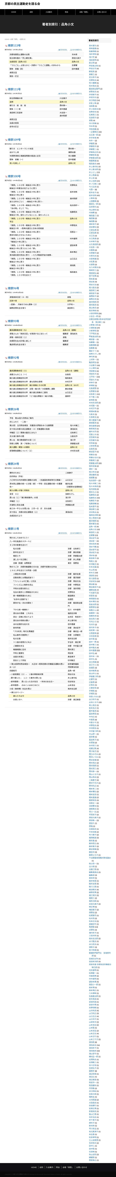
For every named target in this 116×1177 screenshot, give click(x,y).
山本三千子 (93, 1039)
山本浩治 (92, 1025)
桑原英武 (92, 429)
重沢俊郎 (92, 521)
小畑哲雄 (92, 328)
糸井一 (91, 140)
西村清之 (92, 763)
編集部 (91, 875)
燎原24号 (13, 463)
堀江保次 (92, 895)
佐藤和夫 (92, 498)
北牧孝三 (92, 394)
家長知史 (92, 1111)
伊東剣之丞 (93, 152)
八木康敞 (92, 993)
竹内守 (91, 624)
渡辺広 (91, 1077)
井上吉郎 (92, 181)
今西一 (91, 189)
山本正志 (92, 1033)
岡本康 (91, 279)
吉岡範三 (92, 1062)
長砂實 (91, 737)
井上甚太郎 (93, 169)
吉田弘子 (92, 1068)
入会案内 (49, 12)
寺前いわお (93, 696)
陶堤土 (91, 561)
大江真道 (92, 238)
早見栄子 (92, 814)
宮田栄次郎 (93, 961)
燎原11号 (13, 528)
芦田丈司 (92, 68)
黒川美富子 (93, 420)
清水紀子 (92, 552)
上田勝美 (92, 201)
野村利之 (92, 786)
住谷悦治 (92, 581)
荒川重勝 (92, 83)
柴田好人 (92, 532)
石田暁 (91, 1152)
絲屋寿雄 (92, 161)
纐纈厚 (91, 1157)
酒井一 (91, 469)
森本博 (91, 987)
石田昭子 (92, 117)
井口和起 (92, 100)
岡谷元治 (92, 285)
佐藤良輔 (92, 503)
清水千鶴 (92, 547)
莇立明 (91, 63)
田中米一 (92, 656)
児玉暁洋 (92, 437)
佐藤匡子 (92, 500)
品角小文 (92, 529)
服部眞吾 (92, 800)
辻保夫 (91, 685)
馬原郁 (91, 927)
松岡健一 (92, 973)
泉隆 (91, 120)
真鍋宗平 (92, 924)
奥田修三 (92, 290)
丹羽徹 (91, 1088)
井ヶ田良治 (93, 109)
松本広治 (92, 921)
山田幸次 (92, 1022)
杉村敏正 (92, 564)
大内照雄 (92, 1100)
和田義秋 (92, 1085)
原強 (91, 826)
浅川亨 (91, 57)
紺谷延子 (92, 452)
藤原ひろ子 (93, 855)
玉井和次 (92, 1143)
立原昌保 (92, 633)
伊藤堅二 (92, 149)
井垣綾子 (92, 94)
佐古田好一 (93, 480)
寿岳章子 (92, 558)
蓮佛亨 (91, 1071)
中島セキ (92, 722)
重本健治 (92, 524)
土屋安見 (92, 688)
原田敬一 (92, 820)
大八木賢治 (93, 267)
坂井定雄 (92, 466)
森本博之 (92, 990)
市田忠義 (92, 129)
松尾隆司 (92, 915)
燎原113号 (14, 45)
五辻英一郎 (93, 135)
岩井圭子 (92, 192)
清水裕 (91, 555)
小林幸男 (92, 446)
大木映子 (92, 241)
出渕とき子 (93, 702)
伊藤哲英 (92, 155)
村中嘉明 (92, 979)
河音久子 (92, 380)
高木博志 (92, 601)
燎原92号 (13, 357)
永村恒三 (92, 745)
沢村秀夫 (92, 512)
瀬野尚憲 (92, 590)
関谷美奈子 (93, 587)
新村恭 (91, 1126)
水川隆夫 (92, 941)
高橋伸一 (92, 613)
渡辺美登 (92, 1080)
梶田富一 (92, 339)
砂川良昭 (92, 578)
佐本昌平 (92, 506)
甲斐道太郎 (93, 336)
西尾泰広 (92, 1160)
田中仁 (91, 1146)
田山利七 (92, 673)
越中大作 (92, 431)
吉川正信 (92, 1065)
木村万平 (92, 408)
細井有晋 (92, 881)
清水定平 (92, 538)
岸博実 (91, 385)
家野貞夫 (92, 91)
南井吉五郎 (93, 938)
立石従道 (92, 636)
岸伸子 (91, 382)
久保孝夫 (92, 417)
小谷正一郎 (93, 316)
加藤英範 (92, 345)
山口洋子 (92, 1019)
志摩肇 (91, 535)
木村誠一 (92, 405)
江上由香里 (93, 1140)
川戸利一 (92, 377)
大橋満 (91, 250)
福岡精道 (92, 838)
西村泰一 (92, 771)
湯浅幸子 (92, 1048)
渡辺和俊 (92, 1074)
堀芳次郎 (92, 901)
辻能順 (91, 682)
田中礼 (91, 659)
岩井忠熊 (92, 195)
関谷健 (91, 584)
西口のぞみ (93, 754)
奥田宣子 (92, 293)
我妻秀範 (92, 51)
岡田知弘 (92, 273)
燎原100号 (14, 176)
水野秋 (91, 930)
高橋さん (92, 610)
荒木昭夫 (92, 86)
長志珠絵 (92, 310)
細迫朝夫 (92, 889)
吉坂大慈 (92, 1094)
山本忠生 (92, 1031)
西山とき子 (93, 774)
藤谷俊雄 (92, 849)
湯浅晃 (91, 1042)
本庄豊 (91, 1134)
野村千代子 (93, 783)
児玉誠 (91, 443)
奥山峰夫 (92, 308)
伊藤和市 (92, 146)
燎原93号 (13, 321)
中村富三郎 (93, 731)
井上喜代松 (93, 166)
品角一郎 (92, 526)
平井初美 (92, 832)
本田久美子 (93, 904)
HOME (13, 12)
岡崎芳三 (92, 270)
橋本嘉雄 (92, 797)
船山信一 (92, 863)
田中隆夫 (92, 647)
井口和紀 (92, 1091)
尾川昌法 (92, 287)
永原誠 (91, 742)
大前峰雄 (92, 259)
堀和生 (91, 1097)
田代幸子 (92, 627)
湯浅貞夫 (92, 1045)
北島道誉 (92, 388)
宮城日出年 (93, 959)
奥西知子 (92, 296)
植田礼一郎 (93, 204)
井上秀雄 (92, 175)
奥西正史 (92, 299)
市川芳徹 (92, 123)
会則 (31, 12)
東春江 (91, 74)
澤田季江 (92, 509)
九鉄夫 (91, 414)
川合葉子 (92, 365)
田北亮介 (92, 619)
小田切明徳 (93, 313)
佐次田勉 (92, 489)
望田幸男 (92, 982)
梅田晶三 (92, 215)
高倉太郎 (92, 604)
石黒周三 (92, 115)
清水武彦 (92, 544)
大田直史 (92, 1103)
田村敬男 (92, 671)
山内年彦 (92, 1010)
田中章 (91, 639)
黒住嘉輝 (92, 426)
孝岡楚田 (92, 599)
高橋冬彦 (92, 616)
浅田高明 (92, 60)
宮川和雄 (92, 950)
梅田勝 (91, 221)
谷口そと (92, 665)
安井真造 (92, 999)
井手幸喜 (92, 138)
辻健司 (91, 679)
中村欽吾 (92, 728)
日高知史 (92, 829)
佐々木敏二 (93, 483)
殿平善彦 (92, 711)
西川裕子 (92, 751)
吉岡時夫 (92, 1059)
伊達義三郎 (93, 676)
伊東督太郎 (93, 158)
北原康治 (92, 391)
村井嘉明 (92, 970)
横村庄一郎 (93, 1056)
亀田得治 (92, 362)
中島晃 (91, 719)
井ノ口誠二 (93, 184)
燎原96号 (13, 288)
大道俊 (91, 264)
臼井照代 (92, 207)
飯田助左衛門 (94, 89)
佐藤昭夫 (92, 495)
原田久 (91, 823)
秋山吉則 (92, 1154)
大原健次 (92, 253)
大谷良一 (92, 247)
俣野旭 (91, 912)
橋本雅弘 (92, 791)
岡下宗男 (92, 276)
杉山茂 (91, 570)
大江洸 (91, 236)
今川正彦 (92, 187)
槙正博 (91, 907)
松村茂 (91, 918)
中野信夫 (92, 725)
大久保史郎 (93, 244)
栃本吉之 (92, 708)
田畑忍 (91, 668)
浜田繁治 (92, 806)
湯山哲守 (92, 1054)
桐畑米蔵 (92, 411)
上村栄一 (92, 359)
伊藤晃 (91, 143)
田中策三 (92, 645)
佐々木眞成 (93, 486)
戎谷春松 (92, 227)
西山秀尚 (92, 777)
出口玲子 (92, 699)
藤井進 (91, 840)
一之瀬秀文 (93, 132)
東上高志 (92, 705)
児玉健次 (92, 440)
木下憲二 (92, 397)
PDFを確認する (77, 50)
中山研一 (92, 734)
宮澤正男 (92, 1108)
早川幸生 (92, 1128)
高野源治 (92, 607)
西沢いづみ (93, 757)
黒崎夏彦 (92, 423)
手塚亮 (91, 693)
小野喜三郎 (93, 325)
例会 (66, 12)
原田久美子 (93, 817)
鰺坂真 (91, 71)
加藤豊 (91, 348)
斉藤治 (91, 454)
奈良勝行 (92, 1105)
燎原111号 (14, 89)
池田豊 (91, 106)
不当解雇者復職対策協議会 (100, 858)
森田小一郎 (93, 984)
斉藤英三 (92, 460)
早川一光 (92, 812)
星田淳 (91, 878)
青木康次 (92, 45)
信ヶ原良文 (93, 518)
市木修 (91, 126)
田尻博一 (92, 630)
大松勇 (91, 261)
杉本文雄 (92, 567)
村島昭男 (92, 976)
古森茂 (91, 449)
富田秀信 (92, 714)
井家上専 (92, 103)
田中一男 (92, 642)
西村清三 (92, 768)
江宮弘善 (92, 233)
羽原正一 (92, 803)
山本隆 (91, 1028)
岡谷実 (91, 282)
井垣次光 (92, 97)
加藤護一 (92, 342)
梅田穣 (91, 218)
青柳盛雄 (92, 48)
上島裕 (91, 198)
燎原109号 (14, 139)
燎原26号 (13, 409)
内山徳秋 (92, 210)
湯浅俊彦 (92, 1051)
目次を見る (63, 50)
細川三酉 (92, 887)
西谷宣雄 (92, 760)
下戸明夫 (92, 333)
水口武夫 (92, 944)
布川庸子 (92, 835)
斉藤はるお (93, 457)
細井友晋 (92, 884)
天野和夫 (92, 80)
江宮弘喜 (92, 230)
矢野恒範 (92, 1007)
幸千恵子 (92, 1120)
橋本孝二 (92, 789)
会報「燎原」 (84, 12)
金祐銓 (91, 400)
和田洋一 (92, 1082)
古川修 (91, 866)
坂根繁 (91, 478)
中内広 (91, 717)
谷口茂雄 (92, 662)
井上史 (91, 178)
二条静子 (92, 780)
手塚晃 (91, 691)
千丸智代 (92, 593)
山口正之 (92, 1016)
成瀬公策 (92, 748)
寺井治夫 (92, 1117)
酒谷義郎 (92, 475)
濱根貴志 (92, 809)
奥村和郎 (92, 302)
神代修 (91, 357)
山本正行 (92, 1036)
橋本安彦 (92, 794)
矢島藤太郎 (93, 996)
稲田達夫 (92, 164)
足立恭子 (92, 77)
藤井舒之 (92, 843)
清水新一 (92, 541)
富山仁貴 (92, 1114)
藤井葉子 (92, 846)
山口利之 (92, 1013)
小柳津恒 (92, 331)
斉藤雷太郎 (93, 463)
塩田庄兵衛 (93, 515)
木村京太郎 (93, 403)
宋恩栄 (91, 596)
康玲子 (91, 1123)
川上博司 (92, 368)
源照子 (91, 947)
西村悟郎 (92, 766)
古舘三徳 (92, 869)
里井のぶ (92, 492)
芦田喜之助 (93, 66)
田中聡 (91, 1149)
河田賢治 (92, 371)
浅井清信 (92, 54)
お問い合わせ (102, 12)
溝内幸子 (92, 933)
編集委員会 (93, 872)
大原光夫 (92, 256)
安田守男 (92, 1005)
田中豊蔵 (92, 650)
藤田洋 (91, 852)
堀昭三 (91, 898)
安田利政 (92, 1002)
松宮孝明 (92, 1137)
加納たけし (93, 354)
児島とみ (92, 434)
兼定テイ (92, 351)
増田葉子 (92, 910)
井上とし (92, 172)
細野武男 (92, 892)
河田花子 (92, 374)
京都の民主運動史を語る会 (22, 4)
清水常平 (92, 550)
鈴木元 (91, 573)
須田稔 (91, 575)
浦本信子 (92, 224)
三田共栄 (92, 935)
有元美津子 (93, 1131)
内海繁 (91, 212)
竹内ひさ (92, 621)
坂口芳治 (92, 472)
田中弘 (91, 653)
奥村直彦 (92, 305)
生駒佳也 (92, 112)
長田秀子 (92, 740)
